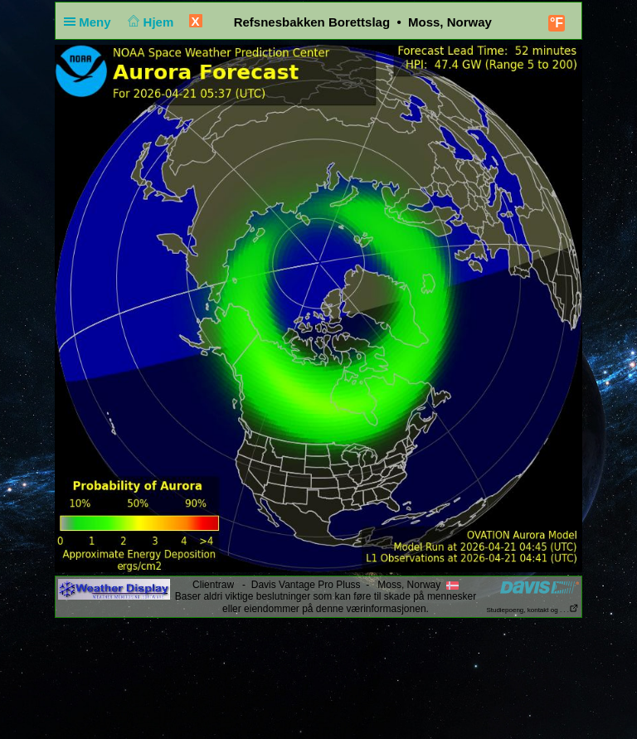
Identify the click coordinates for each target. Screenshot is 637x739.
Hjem (149, 22)
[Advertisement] (318, 671)
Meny (91, 22)
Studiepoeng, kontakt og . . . (532, 610)
